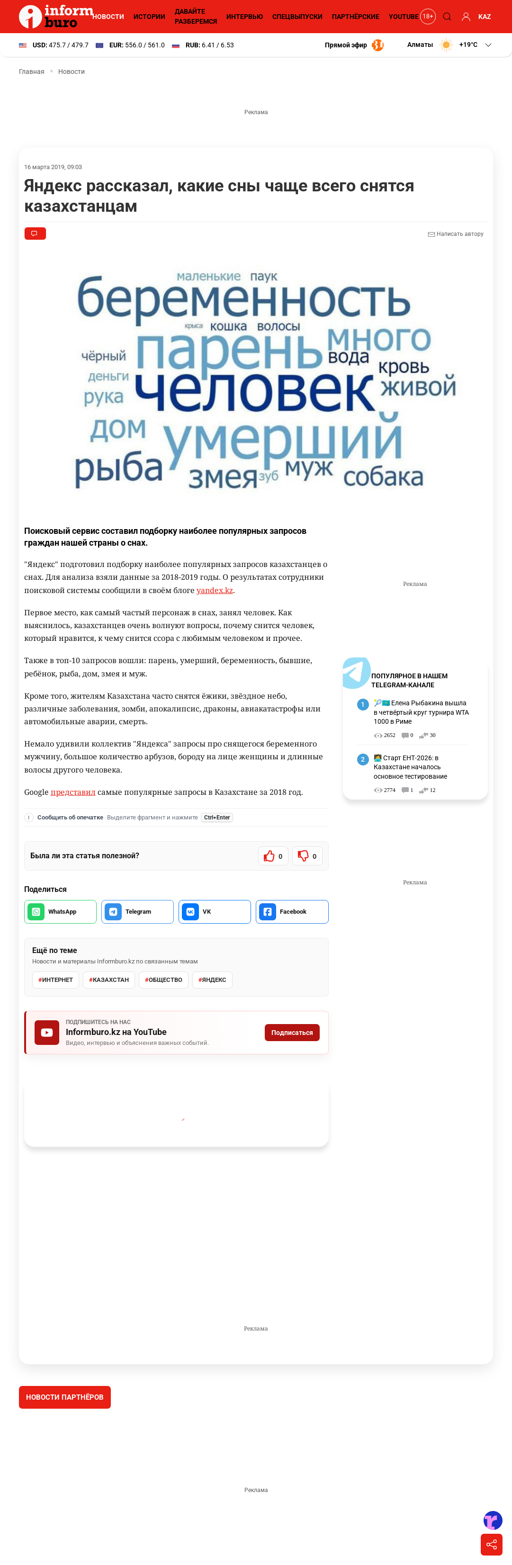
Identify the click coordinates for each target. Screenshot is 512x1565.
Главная (32, 71)
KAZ (485, 16)
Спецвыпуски (296, 16)
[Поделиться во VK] (215, 912)
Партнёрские (354, 16)
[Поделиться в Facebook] (292, 912)
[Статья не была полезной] (307, 855)
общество (162, 980)
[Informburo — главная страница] (59, 16)
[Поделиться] (492, 1545)
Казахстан (108, 980)
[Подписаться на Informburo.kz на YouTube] (176, 1032)
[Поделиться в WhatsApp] (60, 912)
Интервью (243, 16)
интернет (55, 980)
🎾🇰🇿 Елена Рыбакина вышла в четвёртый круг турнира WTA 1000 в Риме (421, 712)
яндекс (211, 980)
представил (73, 792)
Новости (107, 16)
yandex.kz (215, 590)
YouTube (403, 16)
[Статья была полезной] (273, 855)
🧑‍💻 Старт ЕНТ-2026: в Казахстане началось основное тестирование (411, 767)
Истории (148, 16)
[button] (449, 45)
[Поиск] (445, 16)
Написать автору (455, 234)
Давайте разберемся (194, 16)
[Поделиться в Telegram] (137, 912)
